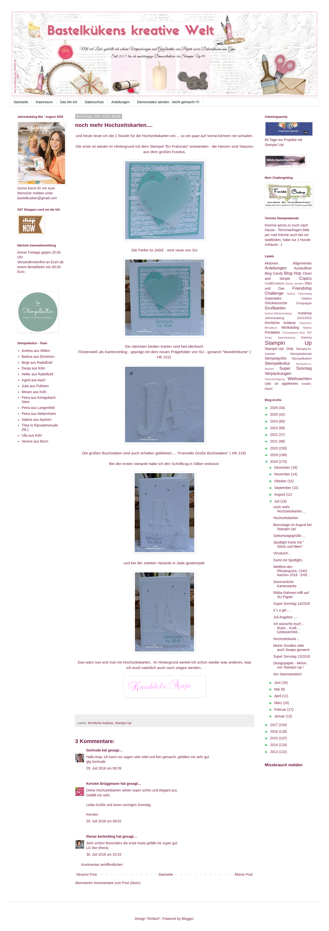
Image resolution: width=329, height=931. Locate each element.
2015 (274, 738)
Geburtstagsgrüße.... (289, 536)
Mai (277, 689)
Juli (277, 501)
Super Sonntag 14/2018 (291, 604)
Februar (280, 709)
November (282, 474)
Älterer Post (244, 874)
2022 (274, 435)
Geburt (291, 293)
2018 (274, 462)
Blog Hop (292, 273)
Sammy (306, 337)
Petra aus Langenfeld (38, 408)
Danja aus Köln (33, 368)
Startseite (21, 102)
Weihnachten (299, 378)
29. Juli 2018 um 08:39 (103, 768)
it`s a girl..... (282, 610)
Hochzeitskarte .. (286, 639)
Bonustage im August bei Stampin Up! (292, 527)
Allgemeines (302, 263)
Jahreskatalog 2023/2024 (288, 318)
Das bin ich (68, 102)
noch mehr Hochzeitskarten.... (289, 509)
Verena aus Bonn (35, 441)
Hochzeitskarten (285, 518)
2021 (274, 441)
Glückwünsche (276, 303)
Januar (280, 716)
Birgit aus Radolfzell (37, 362)
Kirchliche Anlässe (100, 723)
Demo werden (295, 283)
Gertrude (93, 750)
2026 (274, 408)
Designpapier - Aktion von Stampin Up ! (289, 665)
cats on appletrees (281, 383)
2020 (274, 448)
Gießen (307, 298)
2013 (274, 752)
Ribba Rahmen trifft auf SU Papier (291, 595)
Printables (272, 332)
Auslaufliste (303, 268)
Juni (278, 683)
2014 (274, 745)
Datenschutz (94, 102)
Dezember (282, 467)
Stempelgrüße (275, 358)
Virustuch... (282, 553)
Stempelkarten (302, 358)
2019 (274, 455)
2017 (274, 725)
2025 (274, 414)
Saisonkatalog (286, 337)
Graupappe (304, 303)
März (278, 703)
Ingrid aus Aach (34, 380)
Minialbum (271, 327)
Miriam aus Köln (34, 392)
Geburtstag (305, 293)
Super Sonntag (296, 368)
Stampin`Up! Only (279, 349)
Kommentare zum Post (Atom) (117, 883)
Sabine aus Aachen (37, 420)
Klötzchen (306, 323)
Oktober (280, 481)
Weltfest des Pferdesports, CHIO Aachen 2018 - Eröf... (291, 571)
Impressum (44, 102)
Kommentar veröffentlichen (102, 865)
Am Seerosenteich (287, 674)
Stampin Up (123, 723)
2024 (274, 421)
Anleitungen (120, 102)
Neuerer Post (86, 874)
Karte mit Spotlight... (289, 560)
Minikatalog (290, 327)
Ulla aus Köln (32, 435)
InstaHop (305, 313)
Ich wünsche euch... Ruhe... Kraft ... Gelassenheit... (288, 628)
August (280, 494)
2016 (274, 731)
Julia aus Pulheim (35, 386)
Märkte (307, 327)
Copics (305, 278)
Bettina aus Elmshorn (38, 357)
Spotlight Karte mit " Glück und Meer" (288, 544)
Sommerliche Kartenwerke (285, 584)
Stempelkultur (277, 363)
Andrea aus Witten (36, 351)
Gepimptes (273, 298)
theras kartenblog (100, 836)
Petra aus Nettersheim (39, 414)
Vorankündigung (275, 379)
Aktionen (271, 263)
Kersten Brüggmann (103, 784)
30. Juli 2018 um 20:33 (103, 854)
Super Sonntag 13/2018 (291, 656)
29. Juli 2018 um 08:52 (103, 821)
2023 (274, 428)
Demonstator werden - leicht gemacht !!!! (168, 102)
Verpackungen (278, 373)
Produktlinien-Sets (294, 332)
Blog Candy (274, 273)
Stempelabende (301, 354)
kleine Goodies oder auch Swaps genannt (291, 648)
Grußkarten (275, 308)
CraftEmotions (275, 283)
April (278, 696)
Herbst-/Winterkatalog (278, 313)
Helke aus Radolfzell (37, 374)
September (283, 488)
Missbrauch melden (284, 765)
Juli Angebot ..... (285, 617)
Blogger (187, 919)
